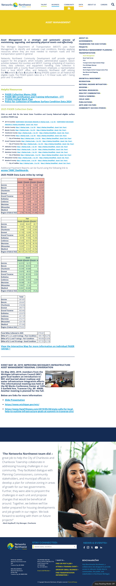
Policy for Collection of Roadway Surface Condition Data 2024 (38, 101)
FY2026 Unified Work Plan (19, 99)
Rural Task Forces (88, 58)
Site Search (113, 4)
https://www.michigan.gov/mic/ (22, 404)
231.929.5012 (43, 567)
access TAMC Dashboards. (15, 170)
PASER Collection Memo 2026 (20, 94)
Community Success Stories (92, 108)
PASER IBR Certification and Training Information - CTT (34, 96)
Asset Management (89, 56)
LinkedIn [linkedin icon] (101, 547)
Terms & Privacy (72, 582)
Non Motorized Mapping (90, 72)
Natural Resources (88, 90)
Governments (85, 41)
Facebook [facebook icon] (84, 547)
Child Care (84, 99)
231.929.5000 (41, 565)
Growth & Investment (89, 78)
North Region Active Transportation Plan (95, 70)
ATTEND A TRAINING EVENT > (67, 566)
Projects (83, 47)
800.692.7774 (50, 561)
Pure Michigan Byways (89, 65)
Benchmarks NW (90, 560)
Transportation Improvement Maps (93, 63)
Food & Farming (87, 96)
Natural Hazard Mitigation (93, 84)
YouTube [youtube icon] (96, 547)
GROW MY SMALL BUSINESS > (67, 570)
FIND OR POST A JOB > (64, 563)
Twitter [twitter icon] (92, 547)
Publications (85, 102)
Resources (86, 74)
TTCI (84, 60)
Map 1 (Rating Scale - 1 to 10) (25, 127)
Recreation (84, 81)
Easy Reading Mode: (105, 584)
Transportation (87, 53)
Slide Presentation (15, 399)
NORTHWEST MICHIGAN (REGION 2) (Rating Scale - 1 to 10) (36, 122)
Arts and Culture (87, 105)
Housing (83, 87)
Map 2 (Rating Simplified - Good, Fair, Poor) (52, 127)
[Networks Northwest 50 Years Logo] (16, 5)
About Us (83, 38)
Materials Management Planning (96, 50)
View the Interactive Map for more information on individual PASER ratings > (37, 347)
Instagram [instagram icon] (88, 547)
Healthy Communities (89, 93)
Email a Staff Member (43, 570)
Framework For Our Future (92, 44)
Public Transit (87, 67)
